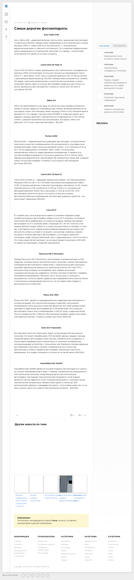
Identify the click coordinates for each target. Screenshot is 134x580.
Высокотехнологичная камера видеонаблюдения (66, 498)
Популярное (104, 46)
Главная (17, 541)
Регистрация (43, 553)
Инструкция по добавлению (20, 552)
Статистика (19, 556)
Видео (63, 550)
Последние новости (46, 544)
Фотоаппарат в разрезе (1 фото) (80, 498)
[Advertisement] (51, 12)
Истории (88, 550)
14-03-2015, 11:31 (20, 22)
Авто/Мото (66, 541)
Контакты (18, 544)
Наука (87, 557)
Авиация (64, 544)
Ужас (110, 557)
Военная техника (68, 554)
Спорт (110, 547)
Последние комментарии (43, 549)
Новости (88, 560)
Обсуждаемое (119, 46)
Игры (87, 544)
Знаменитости (91, 541)
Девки (63, 557)
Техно (43, 22)
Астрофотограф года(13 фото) (51, 497)
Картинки (89, 554)
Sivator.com (28, 566)
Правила (17, 547)
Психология (113, 544)
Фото (110, 554)
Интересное (90, 547)
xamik (34, 22)
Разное (111, 560)
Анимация (65, 547)
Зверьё (64, 560)
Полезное (112, 541)
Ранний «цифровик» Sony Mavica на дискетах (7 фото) (21, 501)
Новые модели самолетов (35, 498)
